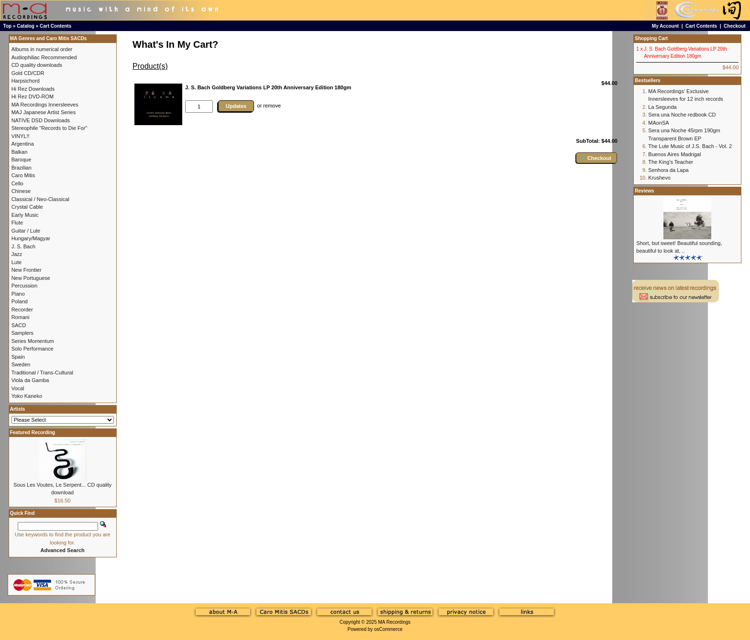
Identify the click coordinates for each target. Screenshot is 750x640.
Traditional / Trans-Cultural (42, 372)
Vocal (17, 388)
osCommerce (388, 629)
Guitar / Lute (26, 231)
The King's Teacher (670, 162)
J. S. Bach (23, 246)
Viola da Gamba (30, 380)
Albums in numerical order (42, 49)
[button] (596, 157)
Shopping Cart (651, 38)
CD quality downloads (36, 65)
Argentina (22, 144)
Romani (20, 317)
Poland (19, 301)
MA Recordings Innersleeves (44, 104)
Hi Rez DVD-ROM (32, 96)
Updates (236, 106)
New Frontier (26, 270)
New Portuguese (30, 278)
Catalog (25, 26)
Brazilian (21, 168)
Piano (18, 294)
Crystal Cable (27, 207)
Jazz (16, 254)
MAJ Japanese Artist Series (43, 112)
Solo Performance (32, 349)
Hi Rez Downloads (33, 89)
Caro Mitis (23, 175)
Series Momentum (32, 341)
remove (272, 105)
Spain (18, 357)
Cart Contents (55, 26)
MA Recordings (394, 622)
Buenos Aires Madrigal (674, 154)
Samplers (22, 333)
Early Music (25, 215)
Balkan (19, 152)
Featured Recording (32, 432)
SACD (18, 325)
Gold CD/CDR (27, 73)
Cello (17, 183)
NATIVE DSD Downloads (40, 120)
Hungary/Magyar (30, 238)
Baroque (21, 159)
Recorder (22, 309)
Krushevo (659, 178)
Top (7, 26)
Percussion (24, 285)
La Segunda (662, 107)
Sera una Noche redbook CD (682, 114)
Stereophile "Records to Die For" (49, 128)
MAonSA (658, 123)
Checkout (735, 26)
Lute (16, 262)
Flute (17, 222)
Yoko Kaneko (26, 396)
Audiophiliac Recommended (44, 57)
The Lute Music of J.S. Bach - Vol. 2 (690, 146)
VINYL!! (20, 136)
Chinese (21, 191)
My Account (665, 26)
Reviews (644, 190)
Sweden (21, 364)
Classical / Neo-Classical (40, 199)
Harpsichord (25, 81)
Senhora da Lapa (668, 170)
